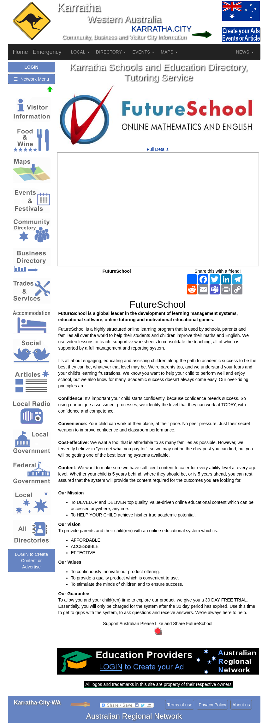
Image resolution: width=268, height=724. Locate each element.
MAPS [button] (169, 51)
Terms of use (179, 704)
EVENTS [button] (143, 51)
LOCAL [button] (80, 51)
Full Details (158, 149)
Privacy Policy (212, 704)
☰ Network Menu (31, 79)
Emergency (47, 52)
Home (20, 52)
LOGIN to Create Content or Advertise (31, 560)
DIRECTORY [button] (111, 51)
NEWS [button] (245, 51)
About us (241, 704)
